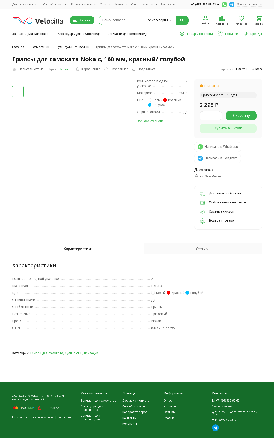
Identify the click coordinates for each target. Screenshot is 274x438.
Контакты (150, 4)
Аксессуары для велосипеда (79, 33)
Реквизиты (169, 4)
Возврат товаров (83, 4)
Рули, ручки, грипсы (71, 47)
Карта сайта (65, 417)
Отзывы (106, 4)
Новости (121, 4)
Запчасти (38, 47)
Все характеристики (151, 121)
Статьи (169, 418)
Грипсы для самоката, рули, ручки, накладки (64, 353)
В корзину (241, 115)
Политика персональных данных (32, 417)
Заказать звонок (249, 4)
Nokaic (65, 69)
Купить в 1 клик (228, 128)
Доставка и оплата (26, 4)
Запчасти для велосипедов (128, 33)
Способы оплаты (55, 4)
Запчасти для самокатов (31, 33)
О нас (135, 4)
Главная (18, 47)
